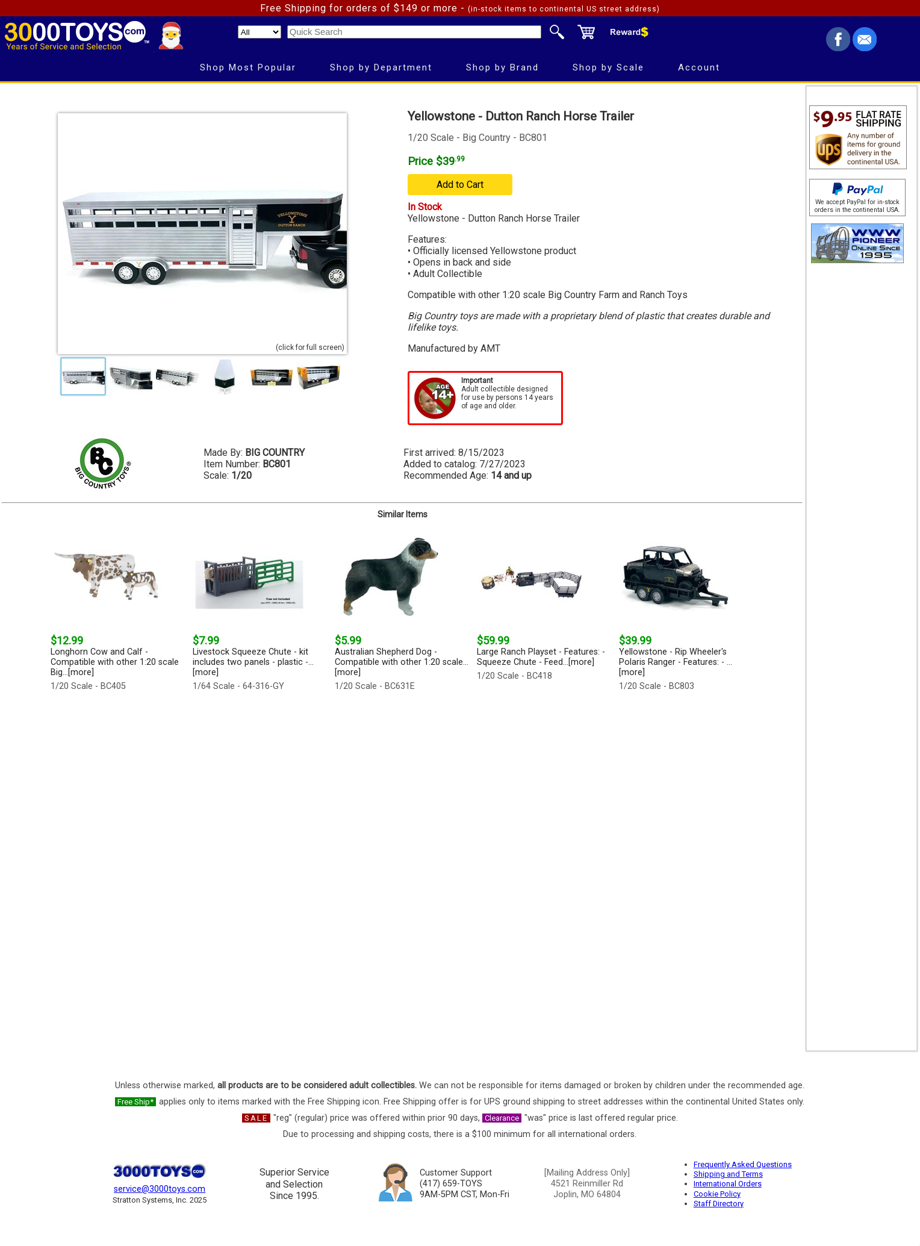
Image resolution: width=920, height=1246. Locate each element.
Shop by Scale (608, 67)
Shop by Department (381, 67)
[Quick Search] (414, 32)
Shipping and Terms (728, 1174)
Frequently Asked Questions (743, 1164)
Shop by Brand (502, 67)
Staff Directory (719, 1203)
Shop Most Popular (248, 67)
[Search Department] (259, 32)
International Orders (728, 1183)
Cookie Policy (717, 1193)
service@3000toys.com (159, 1189)
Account (699, 67)
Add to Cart (460, 184)
